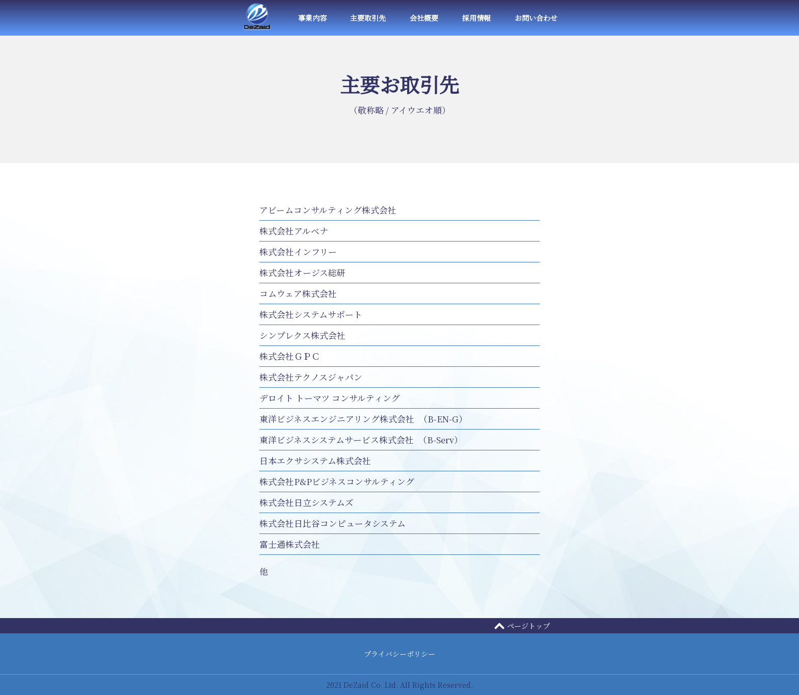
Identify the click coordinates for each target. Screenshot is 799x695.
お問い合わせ (536, 18)
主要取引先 (368, 18)
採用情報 (476, 18)
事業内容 (312, 18)
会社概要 (424, 18)
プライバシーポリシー (399, 654)
